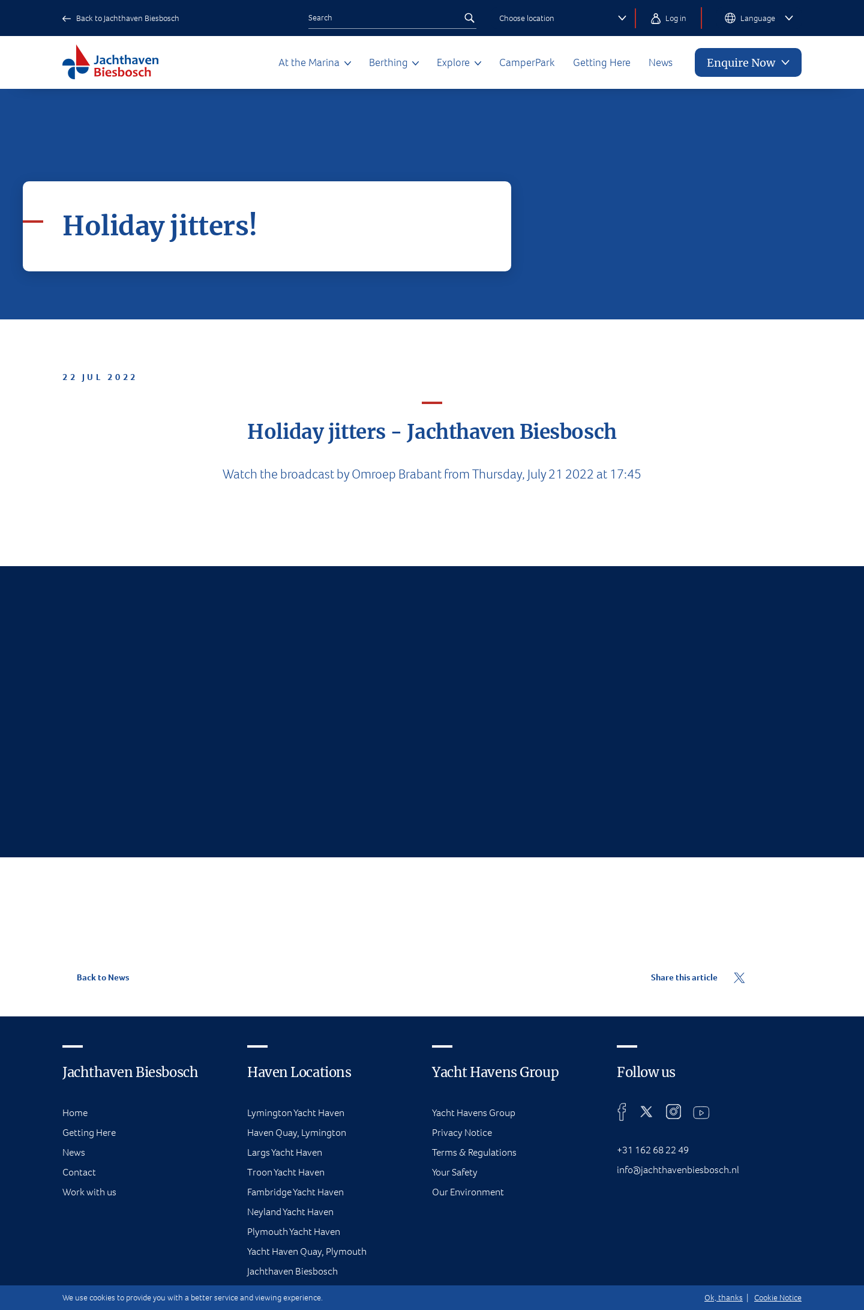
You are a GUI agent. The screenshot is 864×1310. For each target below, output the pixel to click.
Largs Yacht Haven (284, 1152)
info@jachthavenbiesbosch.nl (678, 1170)
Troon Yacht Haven (286, 1172)
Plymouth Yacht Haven (293, 1232)
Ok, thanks (723, 1297)
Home (75, 1113)
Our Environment (468, 1192)
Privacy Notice (462, 1132)
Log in (668, 18)
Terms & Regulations (474, 1152)
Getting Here (602, 62)
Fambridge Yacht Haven (295, 1192)
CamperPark (527, 62)
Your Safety (455, 1172)
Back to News (95, 977)
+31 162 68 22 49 (653, 1150)
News (661, 62)
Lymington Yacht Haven (295, 1113)
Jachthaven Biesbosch (292, 1271)
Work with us (89, 1192)
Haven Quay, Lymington (296, 1132)
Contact (79, 1172)
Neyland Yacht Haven (290, 1212)
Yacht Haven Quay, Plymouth (307, 1251)
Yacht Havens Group (473, 1113)
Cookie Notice (778, 1297)
